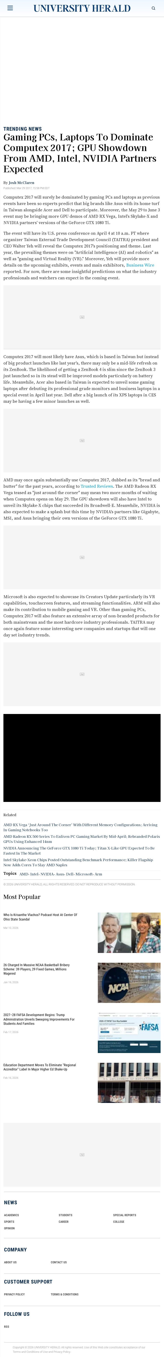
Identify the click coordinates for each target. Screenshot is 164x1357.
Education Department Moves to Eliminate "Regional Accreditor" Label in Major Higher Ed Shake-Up (39, 1067)
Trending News (22, 129)
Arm (98, 873)
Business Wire (140, 265)
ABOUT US (10, 1262)
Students (65, 1215)
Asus (60, 873)
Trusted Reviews (97, 486)
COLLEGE (118, 1221)
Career (64, 1221)
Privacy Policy (62, 1351)
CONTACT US (59, 1262)
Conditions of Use (37, 1351)
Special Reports (124, 1215)
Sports (9, 1221)
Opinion (9, 1228)
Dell (69, 873)
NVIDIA (47, 873)
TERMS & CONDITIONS (65, 1294)
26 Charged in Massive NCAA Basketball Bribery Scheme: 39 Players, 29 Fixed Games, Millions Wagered (36, 969)
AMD (23, 873)
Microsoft (84, 873)
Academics (11, 1215)
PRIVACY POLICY (14, 1294)
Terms (17, 1351)
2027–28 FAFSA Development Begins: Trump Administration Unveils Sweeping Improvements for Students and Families (39, 1019)
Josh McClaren (21, 182)
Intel (34, 873)
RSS (6, 1326)
